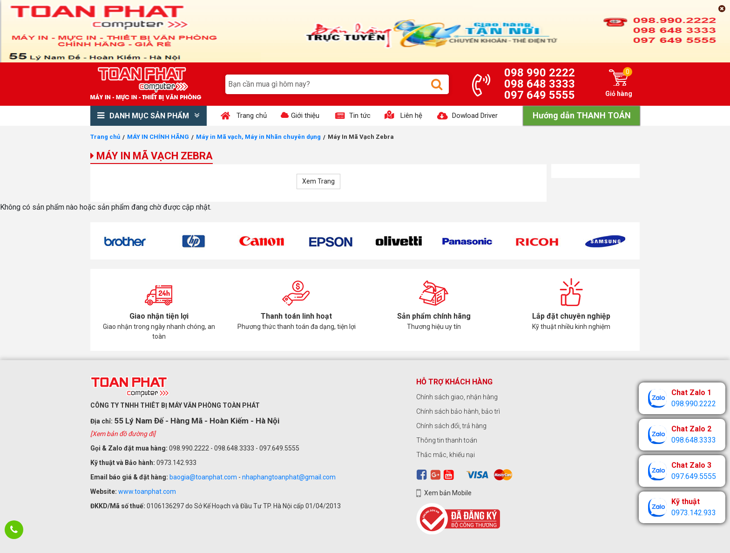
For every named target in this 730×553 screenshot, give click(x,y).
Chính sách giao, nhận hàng (457, 397)
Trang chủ (105, 136)
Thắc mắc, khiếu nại (445, 454)
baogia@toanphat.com (203, 477)
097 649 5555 (539, 95)
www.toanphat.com (147, 491)
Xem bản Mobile (448, 493)
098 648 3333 (539, 83)
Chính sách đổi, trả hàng (451, 426)
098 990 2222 (539, 72)
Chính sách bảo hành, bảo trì (458, 411)
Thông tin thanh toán (446, 440)
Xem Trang (318, 181)
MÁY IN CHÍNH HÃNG (158, 136)
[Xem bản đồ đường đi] (122, 433)
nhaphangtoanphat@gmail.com (289, 477)
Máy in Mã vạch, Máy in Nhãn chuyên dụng (258, 136)
